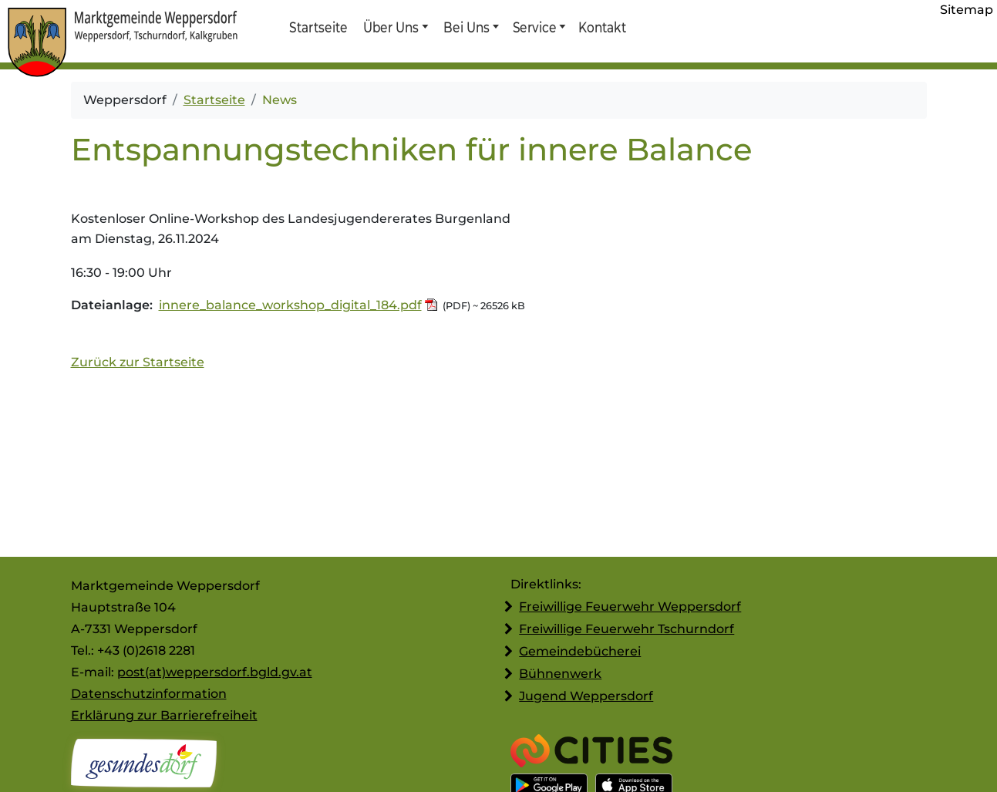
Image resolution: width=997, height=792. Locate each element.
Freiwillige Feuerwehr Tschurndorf (626, 629)
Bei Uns (466, 27)
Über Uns (391, 27)
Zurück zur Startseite (137, 362)
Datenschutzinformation (149, 693)
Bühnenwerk (560, 673)
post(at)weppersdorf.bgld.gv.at (214, 672)
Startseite (318, 27)
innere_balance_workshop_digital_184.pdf (290, 305)
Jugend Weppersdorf (586, 696)
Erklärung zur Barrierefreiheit (164, 715)
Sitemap (966, 9)
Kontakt (601, 27)
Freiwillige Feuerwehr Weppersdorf (630, 606)
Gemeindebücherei (580, 651)
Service (534, 27)
